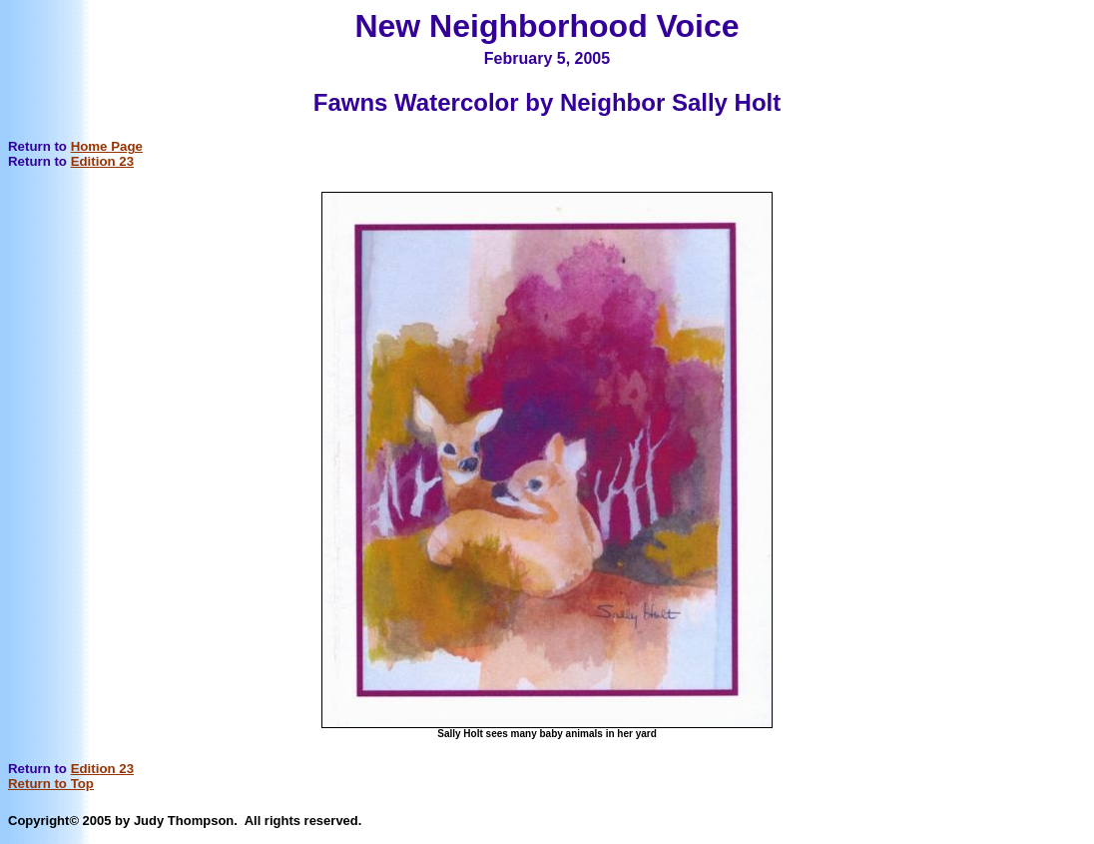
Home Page (107, 146)
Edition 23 (102, 161)
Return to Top (51, 783)
